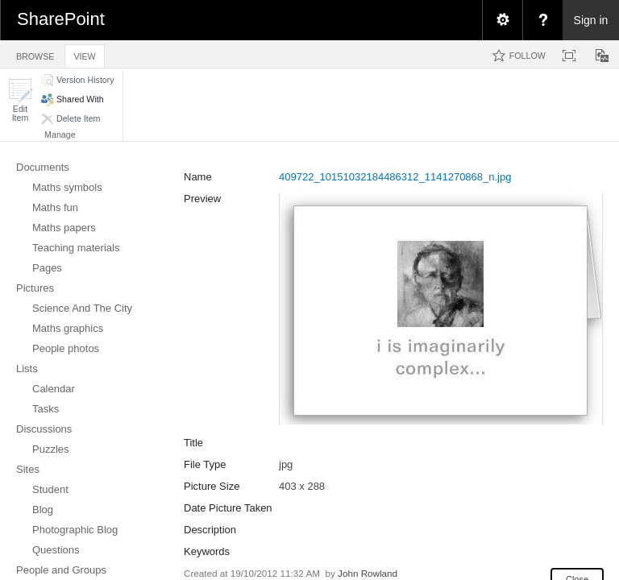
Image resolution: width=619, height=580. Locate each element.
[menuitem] (502, 20)
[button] (20, 100)
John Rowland (367, 573)
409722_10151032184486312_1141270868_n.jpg (395, 177)
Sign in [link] (591, 20)
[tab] (35, 53)
